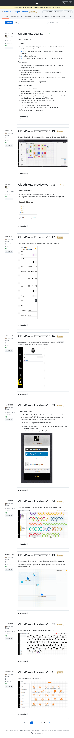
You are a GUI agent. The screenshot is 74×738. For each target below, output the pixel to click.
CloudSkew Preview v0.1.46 (36, 336)
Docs (32, 730)
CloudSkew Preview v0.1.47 (36, 237)
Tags (16, 22)
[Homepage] (37, 2)
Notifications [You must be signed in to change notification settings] (48, 11)
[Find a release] (58, 22)
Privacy (11, 730)
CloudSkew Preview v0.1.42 (36, 624)
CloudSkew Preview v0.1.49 (36, 131)
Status (21, 730)
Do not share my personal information (59, 730)
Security (16, 730)
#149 (22, 56)
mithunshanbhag (11, 12)
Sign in (65, 3)
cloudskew (23, 12)
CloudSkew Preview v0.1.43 (36, 555)
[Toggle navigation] (3, 3)
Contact (37, 730)
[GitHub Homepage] (32, 733)
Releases (9, 22)
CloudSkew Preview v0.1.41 (36, 672)
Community (27, 730)
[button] (42, 116)
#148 (22, 58)
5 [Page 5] (44, 723)
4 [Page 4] (41, 723)
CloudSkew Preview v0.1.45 (36, 405)
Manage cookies (45, 730)
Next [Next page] (48, 723)
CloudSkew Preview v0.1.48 (36, 184)
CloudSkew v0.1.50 (30, 34)
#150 (22, 51)
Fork (58, 12)
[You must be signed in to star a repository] (68, 11)
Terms (6, 730)
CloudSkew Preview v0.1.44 (36, 501)
